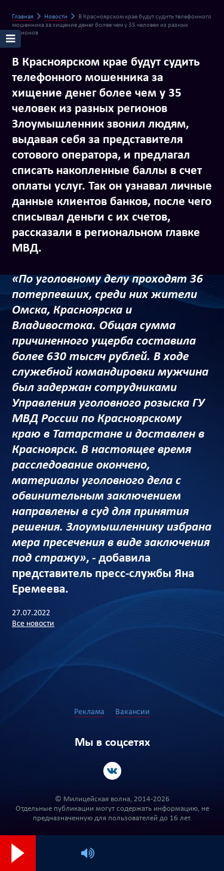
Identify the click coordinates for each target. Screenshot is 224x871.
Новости (55, 17)
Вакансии (132, 712)
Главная (22, 17)
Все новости (33, 623)
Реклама (89, 712)
